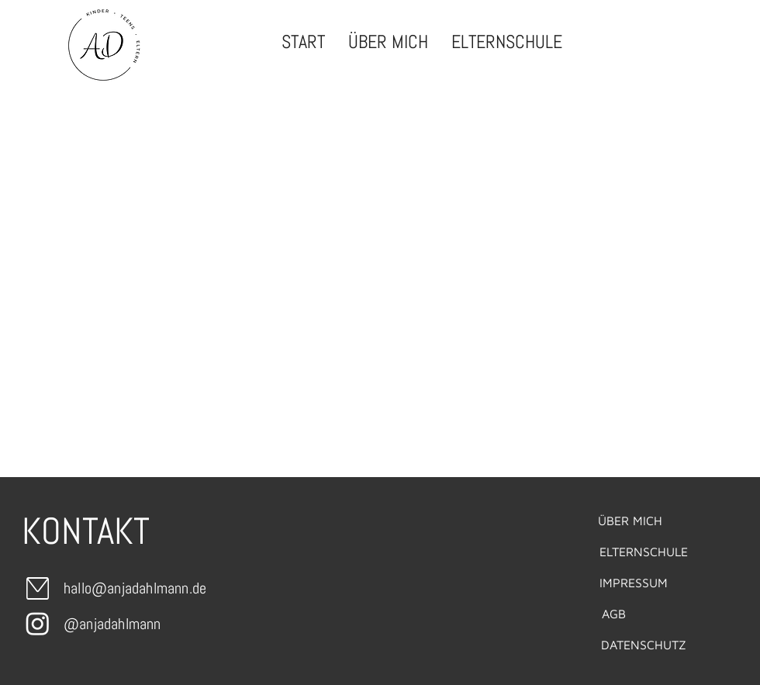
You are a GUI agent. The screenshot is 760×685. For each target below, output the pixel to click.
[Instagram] (37, 623)
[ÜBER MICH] (629, 520)
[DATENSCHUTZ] (643, 644)
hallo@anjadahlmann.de (135, 588)
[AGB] (613, 613)
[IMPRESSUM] (633, 582)
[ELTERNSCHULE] (643, 551)
